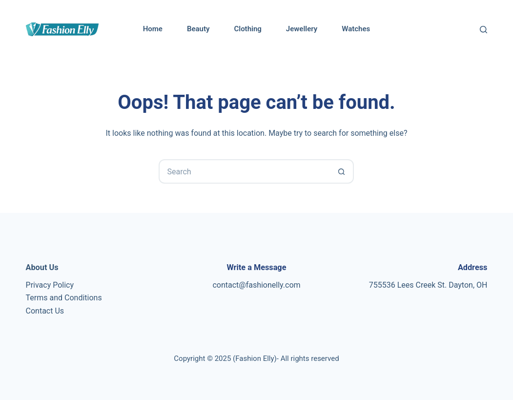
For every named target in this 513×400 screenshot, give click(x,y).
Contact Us (45, 311)
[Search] (483, 29)
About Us (42, 267)
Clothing (247, 28)
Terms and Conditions (64, 297)
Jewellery (301, 28)
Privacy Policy (50, 285)
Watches (356, 28)
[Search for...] (244, 171)
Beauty (198, 28)
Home (153, 28)
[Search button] (341, 171)
